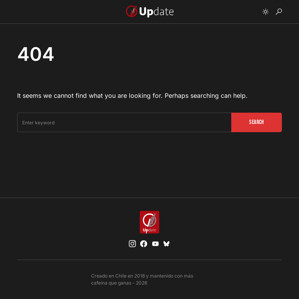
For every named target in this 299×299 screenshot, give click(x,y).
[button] (265, 11)
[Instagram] (132, 243)
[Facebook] (143, 243)
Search (256, 122)
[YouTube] (155, 243)
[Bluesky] (166, 243)
